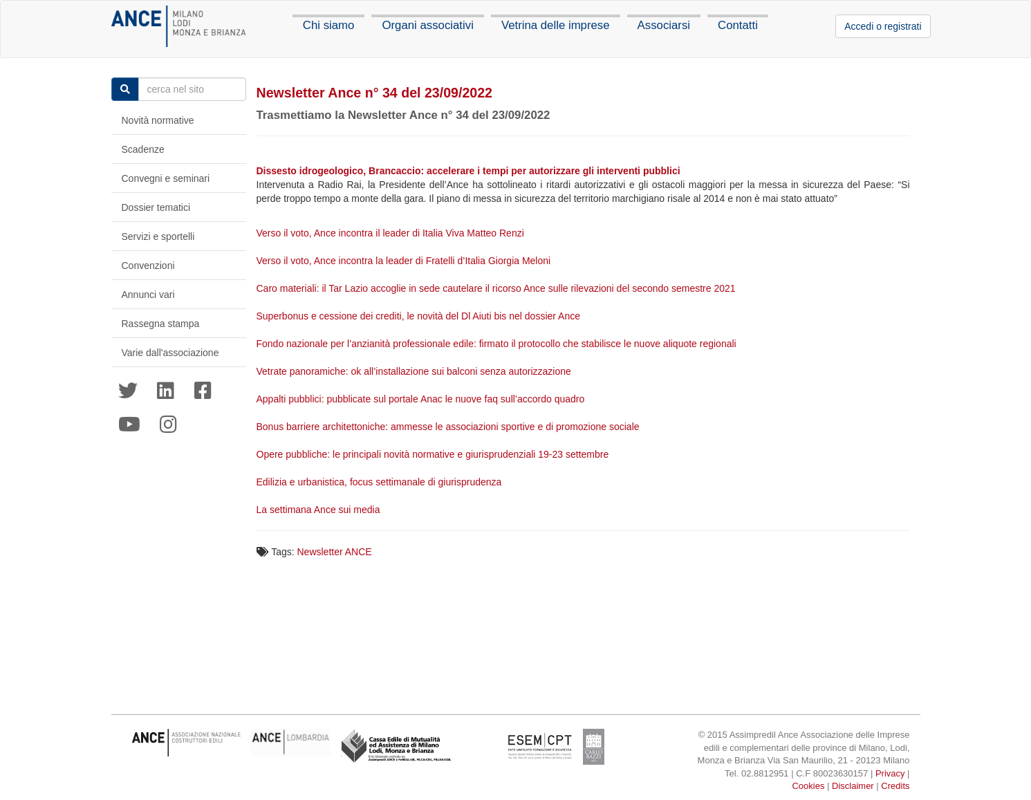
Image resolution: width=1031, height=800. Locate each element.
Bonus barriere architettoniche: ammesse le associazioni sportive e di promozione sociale (449, 426)
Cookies (808, 786)
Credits (895, 786)
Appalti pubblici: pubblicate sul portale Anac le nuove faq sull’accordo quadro (422, 398)
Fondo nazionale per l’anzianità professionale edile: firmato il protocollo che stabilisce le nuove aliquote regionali (498, 343)
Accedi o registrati (882, 26)
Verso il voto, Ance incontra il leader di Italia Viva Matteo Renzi (392, 233)
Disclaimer (853, 786)
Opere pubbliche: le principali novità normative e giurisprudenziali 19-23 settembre (434, 454)
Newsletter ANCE (334, 551)
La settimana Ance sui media (320, 509)
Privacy (890, 773)
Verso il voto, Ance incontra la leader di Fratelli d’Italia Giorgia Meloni (405, 260)
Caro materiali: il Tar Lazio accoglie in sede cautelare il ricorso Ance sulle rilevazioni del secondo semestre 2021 (498, 288)
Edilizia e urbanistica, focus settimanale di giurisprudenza (381, 481)
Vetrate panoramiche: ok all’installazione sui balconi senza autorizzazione (415, 371)
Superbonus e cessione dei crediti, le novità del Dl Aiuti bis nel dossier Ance (420, 316)
